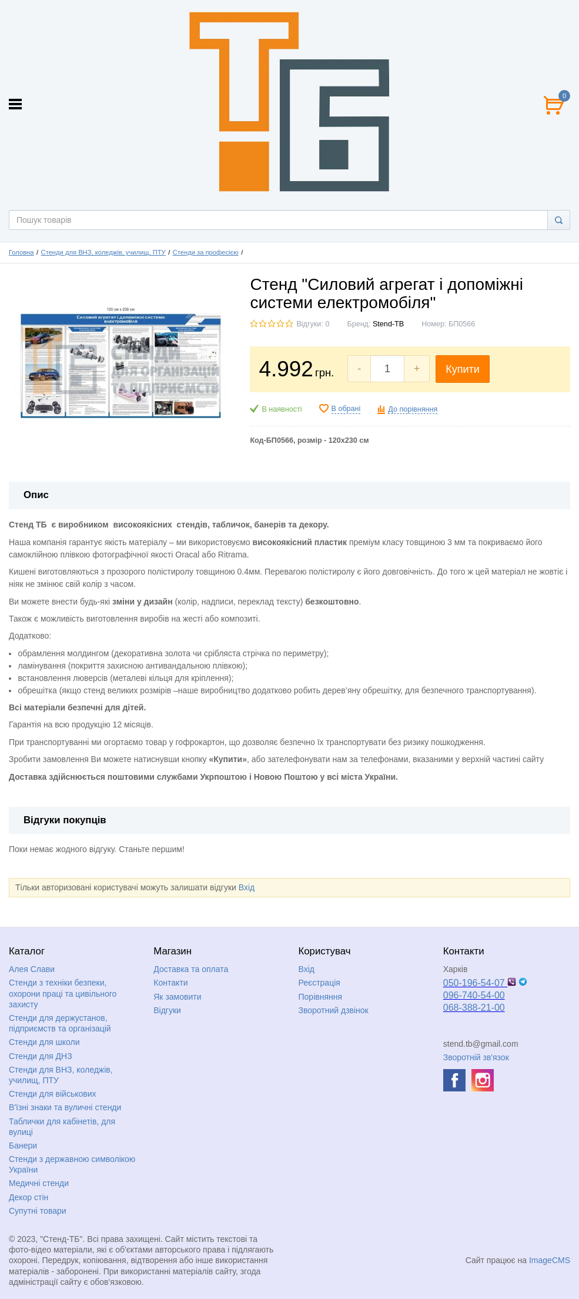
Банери (23, 1145)
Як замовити (177, 996)
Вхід (247, 887)
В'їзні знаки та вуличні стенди (65, 1107)
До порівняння (412, 409)
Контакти (170, 982)
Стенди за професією (206, 252)
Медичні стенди (39, 1183)
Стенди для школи (44, 1042)
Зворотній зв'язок (476, 1057)
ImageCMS (549, 1260)
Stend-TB (388, 324)
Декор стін (28, 1197)
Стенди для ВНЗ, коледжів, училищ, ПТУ (103, 252)
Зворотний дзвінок (334, 1010)
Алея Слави (32, 969)
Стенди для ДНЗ (40, 1056)
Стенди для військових (52, 1093)
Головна (21, 252)
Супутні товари (37, 1210)
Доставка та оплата (190, 969)
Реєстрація (319, 982)
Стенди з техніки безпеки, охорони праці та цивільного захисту (62, 993)
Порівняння (321, 996)
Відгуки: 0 (312, 324)
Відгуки (167, 1010)
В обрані (346, 409)
